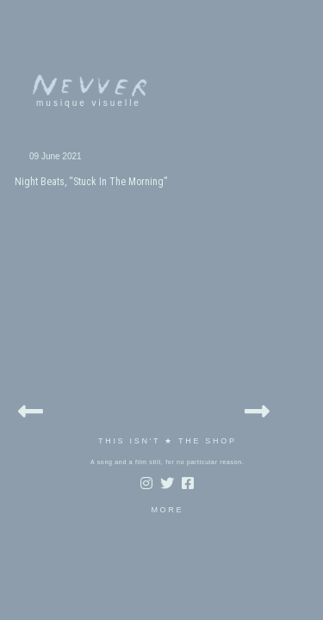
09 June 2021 (38, 156)
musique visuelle (71, 103)
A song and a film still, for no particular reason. (150, 357)
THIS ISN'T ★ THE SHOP (150, 336)
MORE (150, 404)
